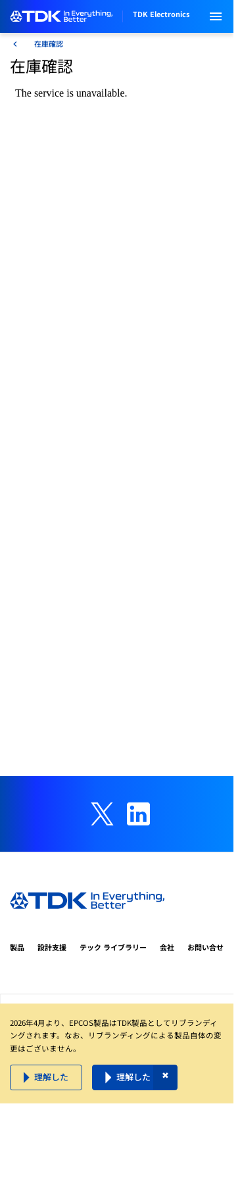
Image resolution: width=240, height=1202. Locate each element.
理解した (51, 1077)
